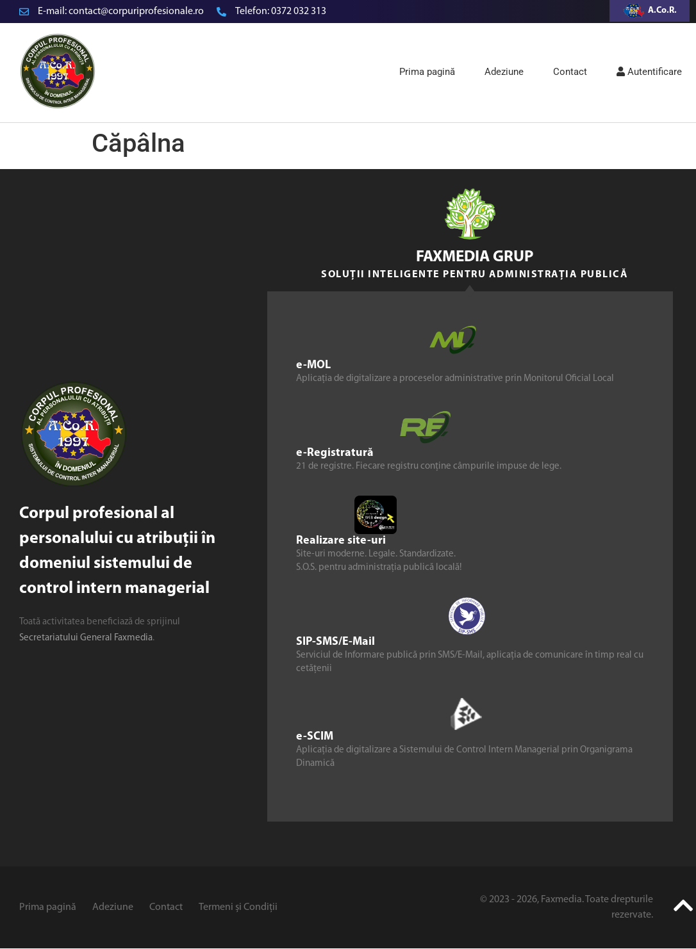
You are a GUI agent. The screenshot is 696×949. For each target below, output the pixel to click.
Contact (570, 71)
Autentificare (649, 71)
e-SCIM (314, 737)
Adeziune (504, 71)
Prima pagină (427, 71)
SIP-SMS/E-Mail (335, 642)
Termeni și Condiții (238, 907)
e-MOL (313, 365)
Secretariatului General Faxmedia (86, 638)
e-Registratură (335, 453)
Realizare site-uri (341, 541)
